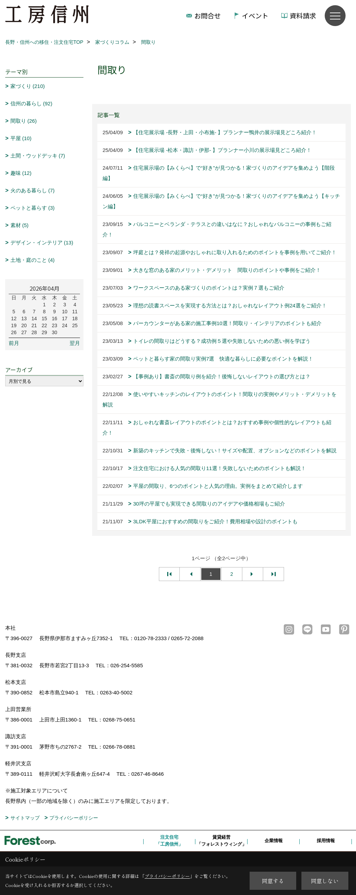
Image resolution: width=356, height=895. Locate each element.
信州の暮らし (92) (31, 103)
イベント (255, 15)
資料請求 (303, 15)
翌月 (75, 343)
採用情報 (326, 840)
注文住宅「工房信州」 (169, 840)
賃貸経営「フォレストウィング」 (221, 840)
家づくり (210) (27, 86)
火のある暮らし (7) (32, 190)
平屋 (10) (21, 138)
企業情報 (274, 840)
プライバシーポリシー (73, 818)
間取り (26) (23, 121)
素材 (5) (19, 225)
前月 (14, 343)
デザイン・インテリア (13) (41, 242)
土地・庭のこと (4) (32, 260)
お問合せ (207, 15)
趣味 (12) (21, 173)
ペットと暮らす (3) (32, 208)
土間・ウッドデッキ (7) (37, 156)
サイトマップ (25, 818)
